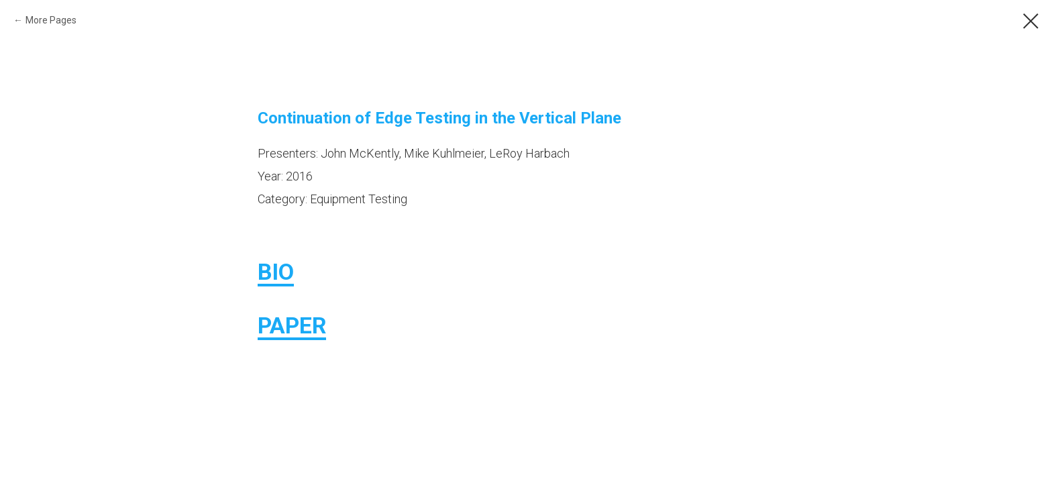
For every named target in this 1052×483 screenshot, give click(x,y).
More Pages (50, 20)
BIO (276, 271)
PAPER (292, 325)
